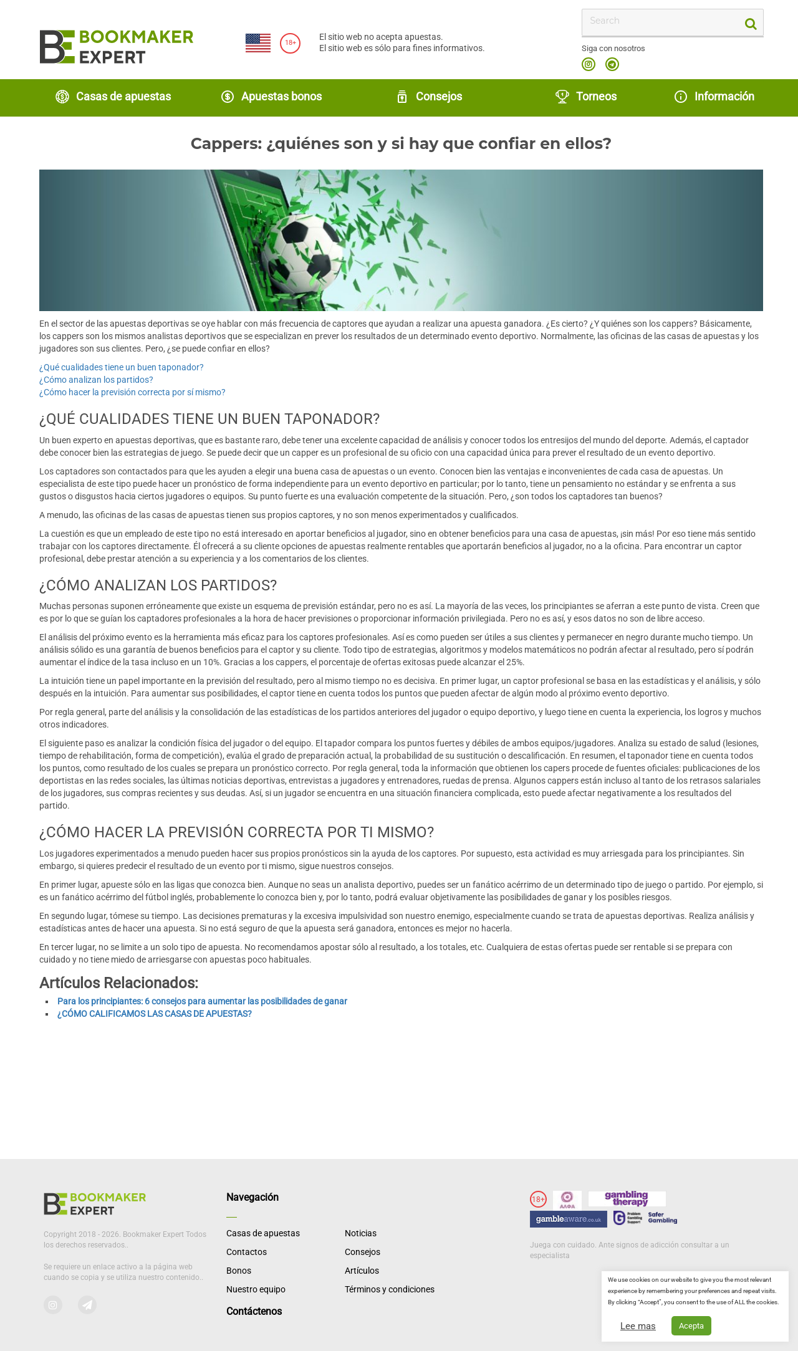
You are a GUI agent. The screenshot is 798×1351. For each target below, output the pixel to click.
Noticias (361, 1233)
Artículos (362, 1271)
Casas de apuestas (113, 96)
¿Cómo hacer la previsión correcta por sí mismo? (132, 392)
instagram (588, 64)
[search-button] (749, 23)
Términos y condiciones (390, 1289)
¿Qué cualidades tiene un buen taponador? (121, 367)
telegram (612, 64)
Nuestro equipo (256, 1289)
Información (713, 96)
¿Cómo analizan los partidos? (96, 380)
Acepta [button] (691, 1325)
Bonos (238, 1271)
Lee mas (638, 1326)
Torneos (586, 96)
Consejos (428, 96)
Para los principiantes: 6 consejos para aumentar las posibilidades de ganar (202, 1001)
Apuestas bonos (271, 96)
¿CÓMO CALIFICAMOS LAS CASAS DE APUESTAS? (154, 1014)
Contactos (246, 1252)
